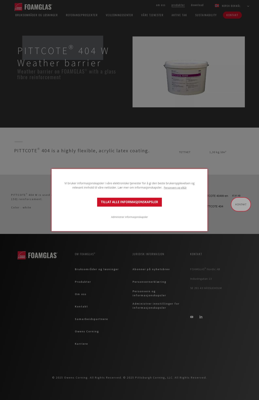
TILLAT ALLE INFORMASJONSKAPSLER (129, 202)
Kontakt (240, 204)
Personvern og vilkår (175, 187)
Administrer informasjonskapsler (129, 217)
